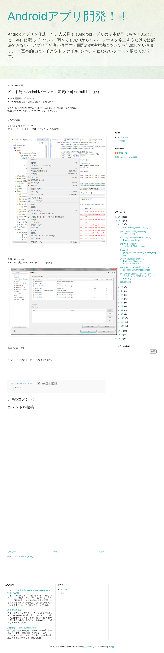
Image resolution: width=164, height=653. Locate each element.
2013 (120, 221)
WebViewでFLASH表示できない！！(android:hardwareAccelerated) (136, 268)
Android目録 (123, 137)
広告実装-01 (125, 282)
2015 (120, 334)
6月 (122, 302)
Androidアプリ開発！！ (68, 16)
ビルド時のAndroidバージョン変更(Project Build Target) (135, 238)
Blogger (112, 646)
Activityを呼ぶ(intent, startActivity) (22, 628)
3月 (122, 291)
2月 (122, 287)
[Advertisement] (33, 515)
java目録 (121, 141)
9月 (122, 314)
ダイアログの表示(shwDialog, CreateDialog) (133, 232)
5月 (122, 299)
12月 (123, 326)
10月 (123, 318)
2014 (120, 331)
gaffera (89, 646)
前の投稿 (100, 552)
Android (18, 387)
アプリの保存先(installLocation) (134, 227)
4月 (122, 295)
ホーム (56, 552)
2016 (120, 338)
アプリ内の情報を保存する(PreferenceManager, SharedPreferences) (132, 261)
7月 (122, 306)
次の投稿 (12, 552)
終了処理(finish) (14, 610)
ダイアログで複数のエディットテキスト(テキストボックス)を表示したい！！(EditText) (138, 276)
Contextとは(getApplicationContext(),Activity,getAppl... (138, 252)
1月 (122, 224)
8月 (122, 310)
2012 (120, 217)
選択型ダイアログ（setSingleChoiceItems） (133, 245)
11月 (123, 322)
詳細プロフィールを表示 (126, 157)
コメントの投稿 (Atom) (23, 556)
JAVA (62, 593)
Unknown (122, 153)
